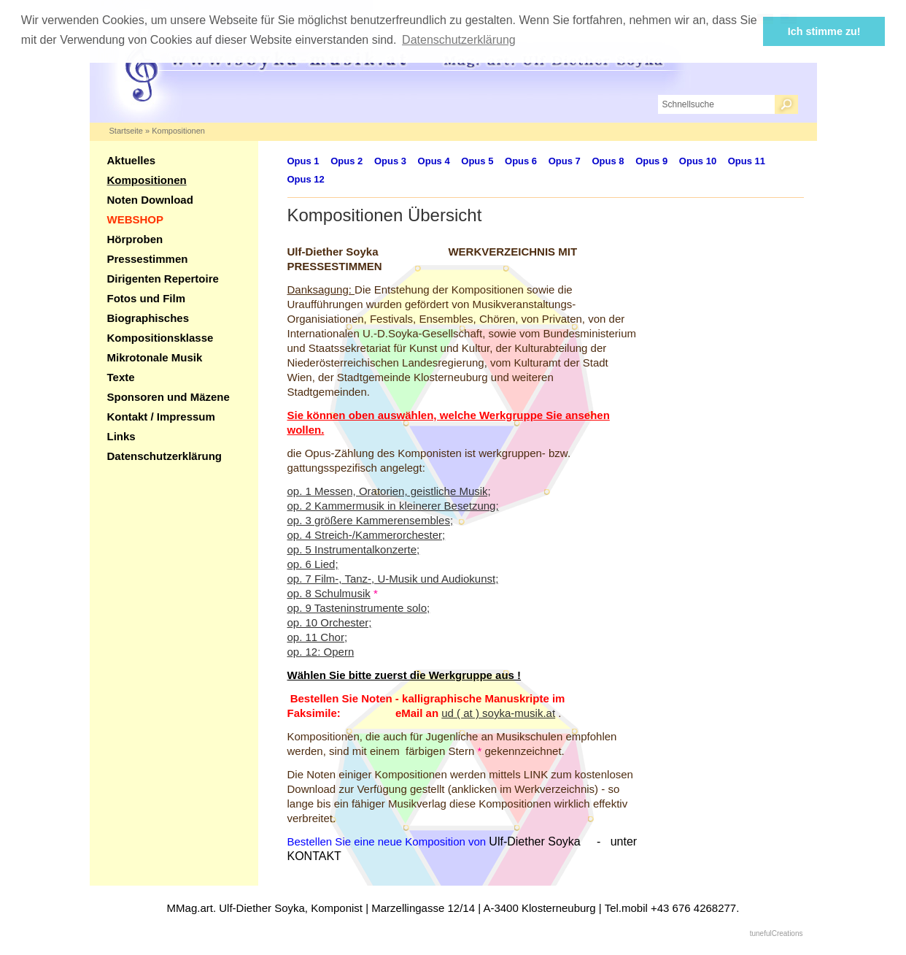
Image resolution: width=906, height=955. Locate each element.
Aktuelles (131, 160)
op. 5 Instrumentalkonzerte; (353, 549)
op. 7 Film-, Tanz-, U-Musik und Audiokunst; (393, 578)
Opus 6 (521, 161)
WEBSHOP (135, 219)
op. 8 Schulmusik (329, 593)
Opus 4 (434, 161)
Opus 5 (477, 161)
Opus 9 (651, 161)
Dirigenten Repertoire (163, 278)
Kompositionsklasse (160, 337)
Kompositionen (178, 130)
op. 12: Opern (321, 651)
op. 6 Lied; (312, 564)
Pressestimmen (147, 259)
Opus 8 (608, 161)
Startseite (126, 130)
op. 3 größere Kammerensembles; (370, 520)
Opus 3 (390, 161)
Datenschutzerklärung (164, 456)
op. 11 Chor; (317, 637)
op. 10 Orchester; (329, 622)
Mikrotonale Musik (155, 357)
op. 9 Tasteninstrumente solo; (358, 608)
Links (121, 436)
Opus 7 (565, 161)
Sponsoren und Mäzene (168, 397)
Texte (121, 377)
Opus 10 (697, 161)
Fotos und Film (146, 298)
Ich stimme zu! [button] (824, 31)
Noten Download (150, 199)
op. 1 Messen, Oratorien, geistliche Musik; (389, 491)
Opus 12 (306, 179)
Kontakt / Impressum (161, 416)
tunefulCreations (776, 933)
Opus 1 (303, 161)
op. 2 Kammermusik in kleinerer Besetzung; (393, 505)
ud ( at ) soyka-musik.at (498, 713)
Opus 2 (346, 161)
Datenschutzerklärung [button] (459, 40)
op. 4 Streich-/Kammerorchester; (366, 535)
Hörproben (135, 239)
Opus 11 (746, 161)
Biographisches (148, 318)
